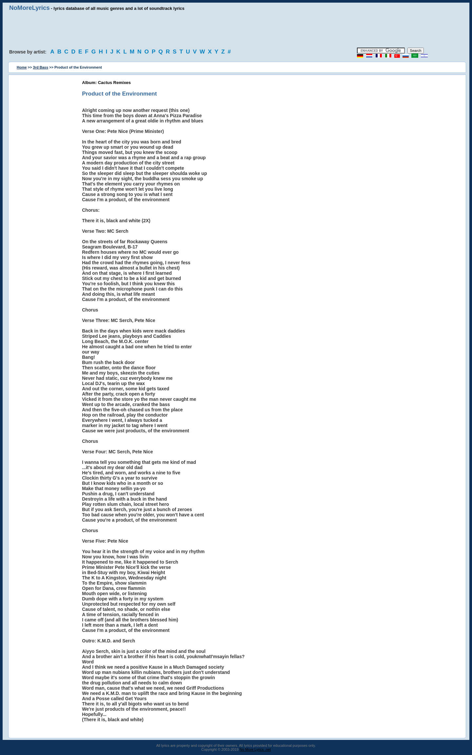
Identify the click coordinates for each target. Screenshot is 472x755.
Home (22, 67)
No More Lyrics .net (255, 749)
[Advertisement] (236, 29)
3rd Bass (40, 67)
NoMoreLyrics (29, 7)
